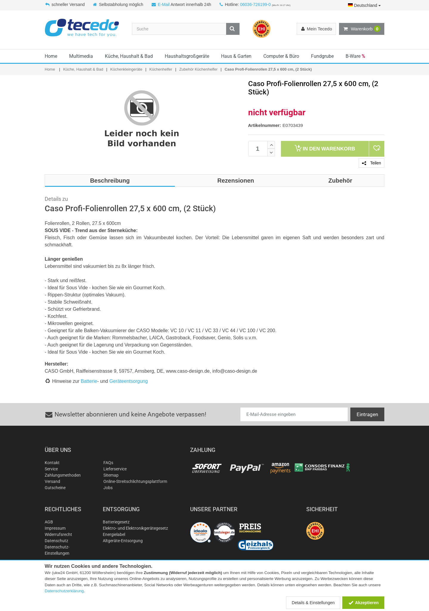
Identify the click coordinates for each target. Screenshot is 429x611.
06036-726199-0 (255, 4)
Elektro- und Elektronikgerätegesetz (135, 528)
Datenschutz (56, 540)
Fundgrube (322, 56)
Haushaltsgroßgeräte (187, 56)
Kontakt (52, 462)
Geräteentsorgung (128, 381)
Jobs (108, 487)
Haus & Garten (236, 56)
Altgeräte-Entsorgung (123, 540)
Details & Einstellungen (313, 602)
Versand (52, 481)
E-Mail (164, 4)
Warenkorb (361, 29)
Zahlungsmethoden (63, 475)
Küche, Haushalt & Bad (129, 56)
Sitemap (111, 475)
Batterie (89, 381)
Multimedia (81, 56)
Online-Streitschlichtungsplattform (135, 481)
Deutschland (364, 5)
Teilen (371, 163)
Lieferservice (115, 469)
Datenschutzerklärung (64, 591)
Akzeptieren (363, 603)
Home (51, 56)
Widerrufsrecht (58, 534)
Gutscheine (55, 487)
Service (51, 469)
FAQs (108, 462)
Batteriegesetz (116, 522)
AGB (49, 522)
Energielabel (114, 534)
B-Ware (355, 56)
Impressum (55, 528)
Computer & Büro (281, 56)
